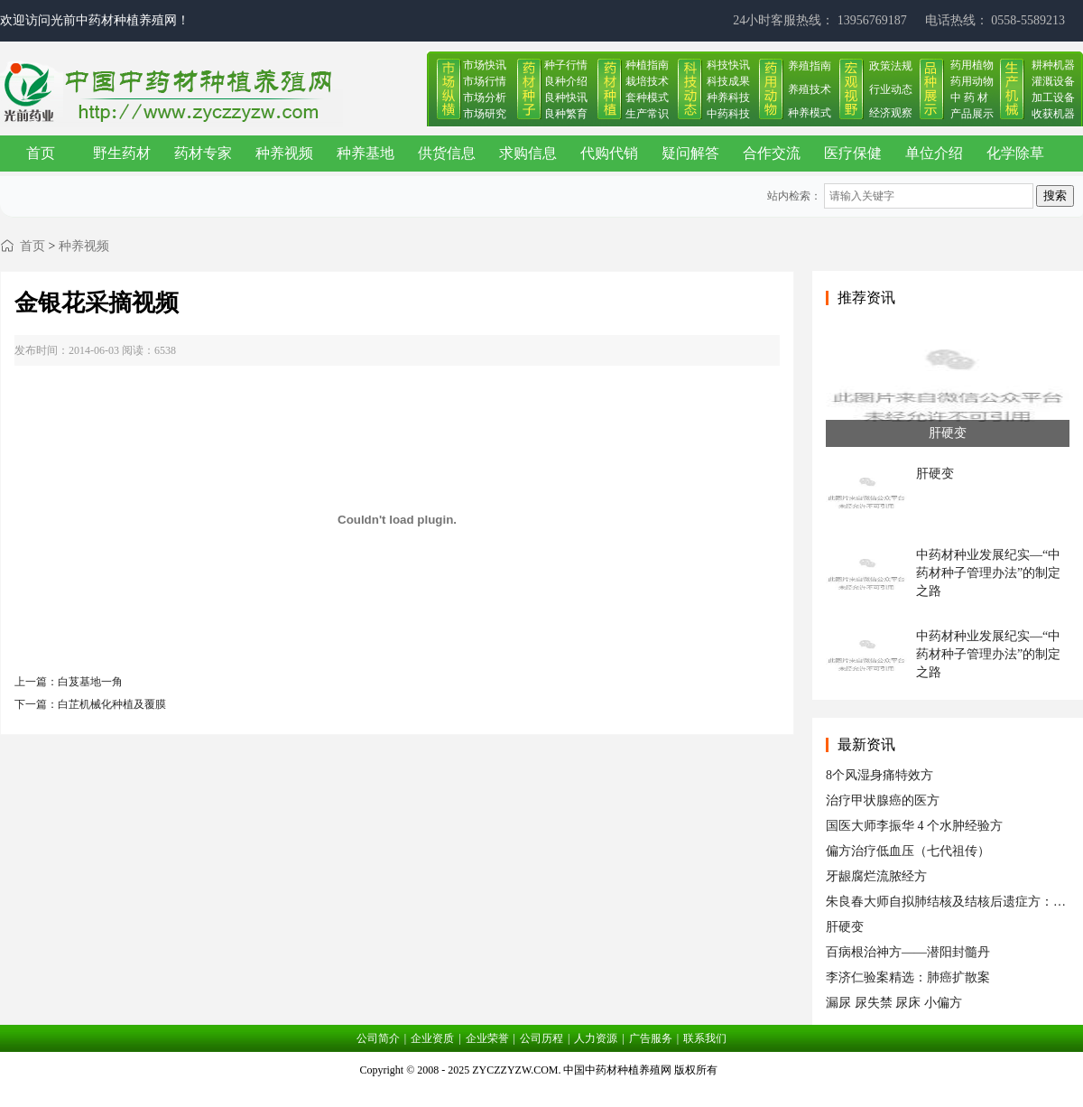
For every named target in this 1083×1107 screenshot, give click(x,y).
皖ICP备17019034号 (541, 1092)
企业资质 (432, 1038)
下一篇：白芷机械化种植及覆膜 (90, 704)
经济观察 (890, 113)
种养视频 (284, 153)
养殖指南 (809, 66)
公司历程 (541, 1038)
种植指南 (647, 65)
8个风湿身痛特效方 (879, 775)
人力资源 (595, 1038)
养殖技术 (809, 89)
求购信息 (528, 153)
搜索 (1055, 195)
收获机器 (1053, 113)
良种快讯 (566, 97)
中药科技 (728, 113)
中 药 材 (969, 97)
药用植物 (972, 65)
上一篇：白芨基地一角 (68, 681)
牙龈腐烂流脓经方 (876, 876)
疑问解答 (690, 153)
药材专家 (203, 153)
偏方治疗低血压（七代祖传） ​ (910, 851)
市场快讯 (484, 65)
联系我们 (705, 1038)
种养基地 (365, 153)
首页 (40, 153)
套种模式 (647, 97)
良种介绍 (566, 81)
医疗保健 (853, 153)
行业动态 (890, 89)
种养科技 (728, 97)
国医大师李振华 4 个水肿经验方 (914, 826)
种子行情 (566, 65)
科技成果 (728, 81)
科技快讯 (728, 65)
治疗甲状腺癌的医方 (883, 800)
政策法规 (890, 66)
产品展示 (972, 113)
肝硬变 (845, 927)
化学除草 (1015, 153)
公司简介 (378, 1038)
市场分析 (484, 97)
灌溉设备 (1053, 81)
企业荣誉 (487, 1038)
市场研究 (484, 113)
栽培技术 (647, 81)
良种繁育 (566, 113)
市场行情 (484, 81)
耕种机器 (1053, 65)
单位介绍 (934, 153)
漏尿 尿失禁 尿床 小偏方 (894, 1002)
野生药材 (122, 153)
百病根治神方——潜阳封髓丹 (908, 952)
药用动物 (972, 81)
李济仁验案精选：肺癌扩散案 (908, 977)
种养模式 (809, 113)
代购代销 (609, 153)
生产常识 (647, 113)
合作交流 (772, 153)
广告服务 (650, 1038)
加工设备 (1053, 97)
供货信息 (447, 153)
